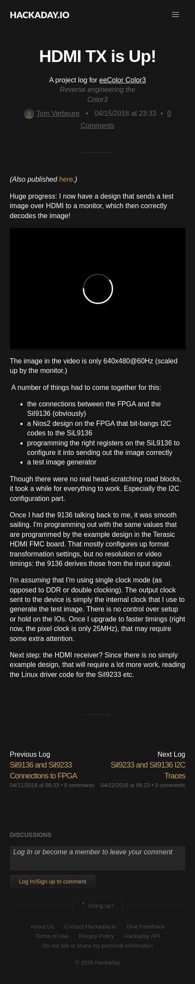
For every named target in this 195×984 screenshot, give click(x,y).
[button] (175, 14)
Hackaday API (142, 936)
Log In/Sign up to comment (52, 881)
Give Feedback (145, 926)
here (66, 179)
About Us (42, 926)
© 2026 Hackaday (97, 962)
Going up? (97, 906)
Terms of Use (51, 936)
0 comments (79, 785)
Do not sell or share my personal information (97, 945)
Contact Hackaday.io (90, 926)
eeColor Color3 (122, 80)
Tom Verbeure (52, 113)
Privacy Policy (96, 936)
